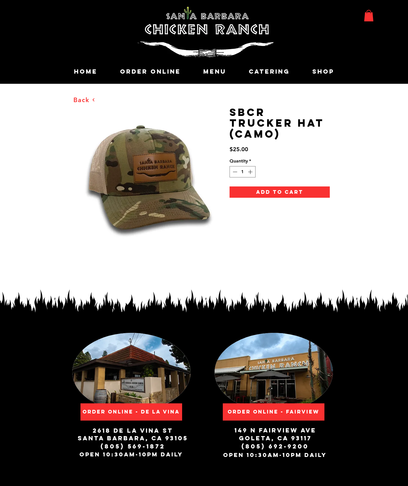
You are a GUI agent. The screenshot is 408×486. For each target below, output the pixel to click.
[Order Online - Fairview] (273, 412)
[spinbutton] (242, 171)
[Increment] (251, 171)
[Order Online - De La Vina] (131, 412)
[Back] (84, 99)
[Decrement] (234, 171)
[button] (369, 15)
